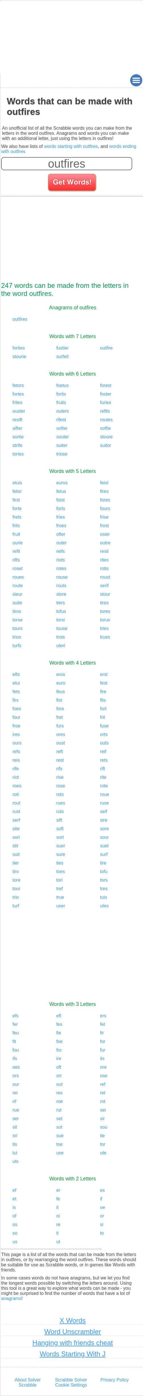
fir (102, 1032)
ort (59, 1075)
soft (60, 828)
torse (18, 619)
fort (103, 708)
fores (105, 500)
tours (18, 628)
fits (103, 700)
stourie (19, 356)
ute (103, 1152)
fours (105, 508)
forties (19, 348)
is (14, 1207)
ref (102, 1084)
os (15, 1224)
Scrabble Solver (71, 1379)
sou (103, 1127)
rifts (16, 559)
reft (59, 751)
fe (58, 1198)
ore (103, 1067)
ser (16, 1118)
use (60, 1152)
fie (58, 1032)
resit (104, 551)
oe (102, 1207)
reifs (60, 551)
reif (103, 751)
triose (61, 454)
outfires (20, 319)
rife (16, 768)
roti (16, 794)
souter (62, 436)
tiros (17, 611)
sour (104, 837)
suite (17, 602)
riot (16, 777)
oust (60, 743)
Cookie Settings (71, 1385)
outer (61, 542)
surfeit (62, 356)
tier (16, 863)
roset (18, 568)
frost (104, 525)
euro (60, 683)
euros (62, 482)
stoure (106, 436)
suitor (105, 445)
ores (60, 734)
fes (59, 1024)
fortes (18, 394)
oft (58, 1067)
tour (16, 888)
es (102, 1190)
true (60, 897)
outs (104, 743)
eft (58, 1015)
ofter (60, 534)
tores (105, 611)
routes (106, 419)
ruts (60, 811)
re (58, 1224)
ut (58, 1241)
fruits (61, 402)
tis (15, 1144)
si (101, 1224)
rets (104, 760)
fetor (17, 491)
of (14, 1216)
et (14, 1198)
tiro (16, 871)
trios (17, 637)
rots (60, 794)
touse (61, 628)
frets (17, 517)
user (60, 905)
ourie (18, 542)
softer (62, 428)
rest (60, 760)
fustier (62, 348)
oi (58, 1216)
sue (60, 1135)
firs (15, 700)
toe (59, 1144)
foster (105, 394)
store (61, 594)
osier (105, 534)
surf (104, 854)
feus (60, 691)
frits (16, 525)
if (101, 1198)
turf (16, 905)
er (58, 1190)
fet (102, 1024)
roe (59, 1101)
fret (59, 717)
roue (104, 794)
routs (61, 585)
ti (57, 1233)
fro (59, 1050)
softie (105, 428)
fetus (61, 491)
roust (105, 577)
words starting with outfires (71, 146)
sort (60, 837)
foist (60, 500)
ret (102, 1092)
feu (16, 1032)
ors (16, 1075)
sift (59, 820)
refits (105, 411)
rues (60, 803)
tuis (103, 897)
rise (60, 777)
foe (59, 1041)
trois (60, 637)
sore (104, 828)
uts (15, 1161)
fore (60, 708)
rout (16, 803)
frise (104, 517)
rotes (61, 568)
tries (104, 628)
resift (17, 419)
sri (15, 1135)
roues (18, 577)
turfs (17, 645)
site (16, 828)
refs (16, 751)
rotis (104, 568)
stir (15, 845)
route (18, 585)
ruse (104, 803)
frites (17, 402)
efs (15, 1015)
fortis (61, 394)
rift (102, 768)
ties (59, 863)
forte (17, 508)
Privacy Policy (114, 1379)
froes (61, 525)
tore (16, 880)
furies (105, 402)
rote (104, 785)
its (102, 1058)
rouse (62, 577)
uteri (60, 645)
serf (16, 820)
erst (104, 674)
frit (102, 717)
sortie (18, 436)
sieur (17, 594)
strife (17, 445)
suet (104, 845)
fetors (18, 385)
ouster (19, 411)
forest (105, 385)
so (15, 1233)
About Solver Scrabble (28, 1382)
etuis (17, 482)
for (102, 1041)
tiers (60, 602)
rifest (61, 419)
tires (104, 602)
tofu (104, 871)
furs (60, 725)
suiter (61, 445)
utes (104, 905)
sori (16, 837)
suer (60, 845)
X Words (73, 1320)
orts (104, 734)
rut (59, 1110)
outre (105, 542)
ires (16, 734)
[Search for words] (73, 183)
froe (16, 725)
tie (102, 1135)
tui (15, 1152)
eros (60, 674)
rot (102, 1101)
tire (103, 863)
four (16, 717)
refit (16, 551)
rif (14, 1101)
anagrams (11, 1298)
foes (17, 708)
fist (59, 700)
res (59, 1092)
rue (16, 1110)
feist (104, 482)
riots (60, 559)
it (57, 1207)
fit (14, 1041)
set (59, 1118)
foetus (62, 385)
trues (105, 637)
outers (62, 411)
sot (59, 1127)
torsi (60, 619)
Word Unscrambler (72, 1331)
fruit (16, 534)
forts (60, 508)
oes (16, 1067)
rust (16, 811)
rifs (59, 768)
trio (16, 897)
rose (60, 785)
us (15, 1241)
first (16, 500)
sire (103, 820)
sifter (17, 428)
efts (16, 674)
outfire (106, 348)
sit (15, 1127)
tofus (61, 611)
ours (17, 743)
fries (60, 517)
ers (103, 1015)
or (102, 1216)
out (59, 1084)
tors (104, 880)
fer (15, 1024)
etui (16, 683)
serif (104, 585)
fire (103, 691)
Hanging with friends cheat (72, 1343)
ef (14, 1190)
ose (103, 1075)
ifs (15, 1058)
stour (105, 594)
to (102, 1233)
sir (102, 1118)
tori (59, 880)
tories (18, 454)
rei (15, 1092)
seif (103, 811)
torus (105, 619)
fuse (104, 725)
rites (104, 559)
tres (104, 888)
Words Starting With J (73, 1354)
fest (103, 683)
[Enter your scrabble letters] (66, 163)
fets (16, 691)
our (16, 1084)
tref (59, 888)
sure (60, 854)
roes (17, 785)
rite (103, 777)
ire (58, 1058)
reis (16, 760)
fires (104, 491)
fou (16, 1050)
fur (102, 1050)
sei (103, 1110)
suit (16, 854)
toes (60, 871)
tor (102, 1144)
